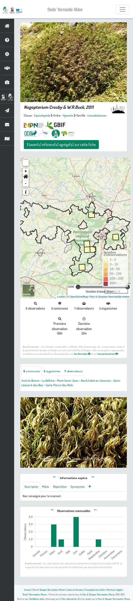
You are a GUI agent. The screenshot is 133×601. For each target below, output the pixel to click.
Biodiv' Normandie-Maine (65, 9)
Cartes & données (74, 589)
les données (82, 353)
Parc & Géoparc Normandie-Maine (49, 589)
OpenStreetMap (79, 296)
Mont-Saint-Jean (67, 380)
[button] (26, 177)
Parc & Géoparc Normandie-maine (109, 296)
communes (31, 371)
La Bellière (48, 380)
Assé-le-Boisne (30, 380)
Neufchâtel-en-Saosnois (96, 380)
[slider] (78, 287)
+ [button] (26, 171)
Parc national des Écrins (73, 598)
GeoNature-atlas (37, 598)
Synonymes (78, 486)
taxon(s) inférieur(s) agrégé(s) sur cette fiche (61, 144)
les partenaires (108, 353)
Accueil (27, 589)
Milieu (45, 486)
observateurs (73, 371)
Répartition (60, 486)
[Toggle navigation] (122, 9)
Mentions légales (115, 589)
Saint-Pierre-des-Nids (59, 385)
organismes (52, 371)
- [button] (26, 183)
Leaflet (61, 296)
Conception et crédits (95, 589)
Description (31, 486)
